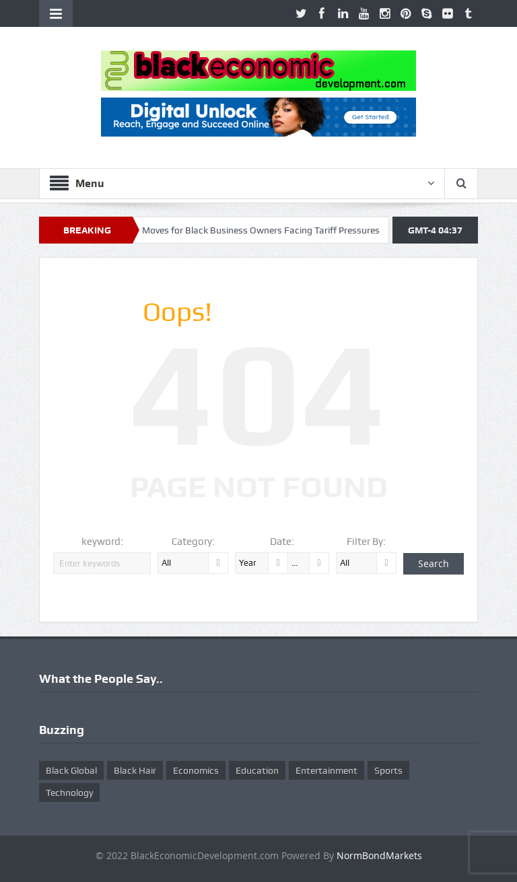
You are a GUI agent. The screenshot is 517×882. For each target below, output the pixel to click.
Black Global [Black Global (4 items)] (71, 770)
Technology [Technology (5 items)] (69, 792)
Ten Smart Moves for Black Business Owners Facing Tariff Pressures (244, 230)
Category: (193, 542)
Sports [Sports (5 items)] (388, 770)
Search (433, 563)
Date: (282, 542)
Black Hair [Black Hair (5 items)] (135, 770)
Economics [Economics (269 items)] (196, 770)
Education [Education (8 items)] (257, 770)
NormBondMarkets (379, 855)
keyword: (102, 542)
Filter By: (366, 542)
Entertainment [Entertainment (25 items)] (326, 770)
